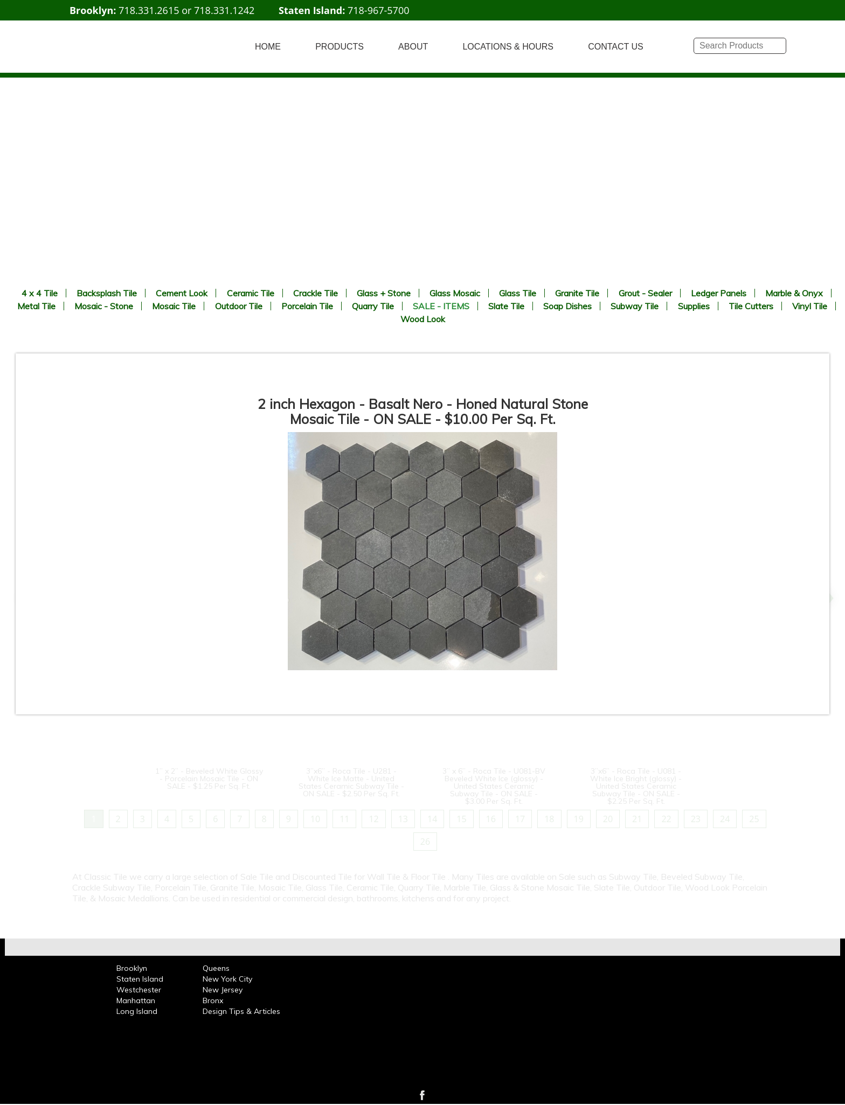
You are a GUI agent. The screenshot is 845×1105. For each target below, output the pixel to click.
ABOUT (413, 46)
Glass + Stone (384, 293)
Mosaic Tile (174, 306)
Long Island (136, 1011)
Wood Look (422, 319)
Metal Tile (36, 306)
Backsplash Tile (107, 293)
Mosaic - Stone (103, 306)
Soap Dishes (567, 306)
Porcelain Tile (307, 306)
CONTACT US (615, 46)
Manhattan (135, 1000)
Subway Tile (635, 306)
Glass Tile (517, 293)
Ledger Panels (718, 293)
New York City (227, 979)
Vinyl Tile (809, 306)
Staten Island (139, 979)
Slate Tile (506, 306)
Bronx (213, 1000)
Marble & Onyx (794, 293)
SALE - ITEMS (441, 306)
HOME (268, 46)
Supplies (694, 306)
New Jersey (223, 990)
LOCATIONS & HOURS (507, 46)
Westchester (138, 990)
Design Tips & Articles (241, 1011)
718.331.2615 (149, 10)
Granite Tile (577, 293)
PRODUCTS (339, 46)
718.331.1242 (224, 10)
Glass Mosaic (455, 293)
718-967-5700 (379, 10)
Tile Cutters (751, 306)
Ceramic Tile (250, 293)
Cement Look (181, 293)
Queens (216, 968)
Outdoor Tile (238, 306)
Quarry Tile (373, 306)
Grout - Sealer (645, 293)
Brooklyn (131, 968)
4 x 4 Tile (40, 293)
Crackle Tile (315, 293)
